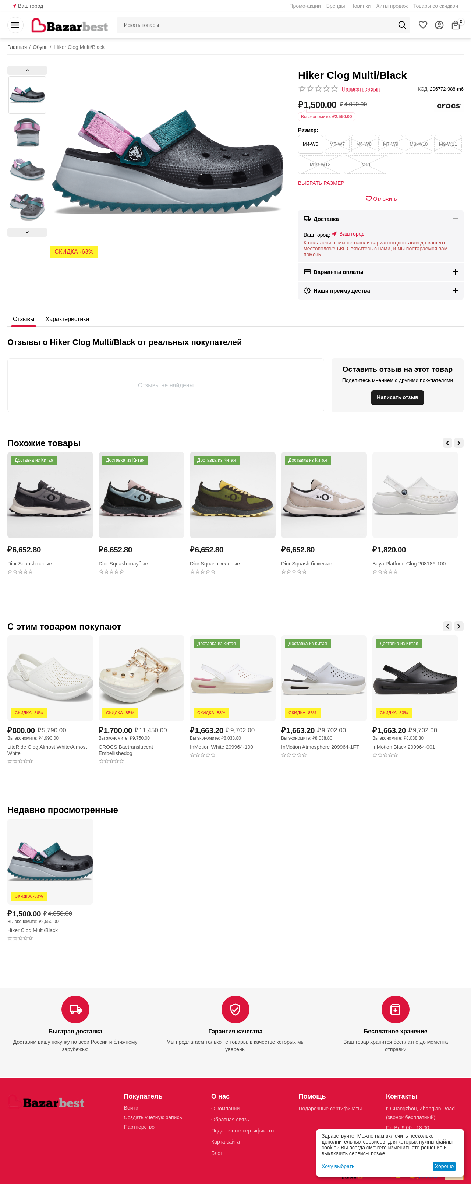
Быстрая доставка (75, 1031)
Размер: (308, 130)
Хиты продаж (392, 6)
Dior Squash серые (29, 564)
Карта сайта (225, 1142)
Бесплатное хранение (396, 1031)
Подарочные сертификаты (243, 1131)
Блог (216, 1153)
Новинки (361, 6)
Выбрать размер (321, 183)
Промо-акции (305, 6)
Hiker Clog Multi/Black (32, 930)
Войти (131, 1108)
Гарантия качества (235, 1031)
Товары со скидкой (435, 6)
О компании (225, 1108)
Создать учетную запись (153, 1117)
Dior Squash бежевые (306, 564)
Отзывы (24, 319)
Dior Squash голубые (123, 564)
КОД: (423, 89)
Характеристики (67, 319)
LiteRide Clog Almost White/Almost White (47, 750)
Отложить (381, 198)
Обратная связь (230, 1120)
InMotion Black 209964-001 (403, 747)
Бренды (335, 6)
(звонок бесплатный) (410, 1117)
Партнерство (139, 1127)
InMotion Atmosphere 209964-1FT (320, 747)
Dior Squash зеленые (215, 564)
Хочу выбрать (338, 1166)
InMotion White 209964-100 (221, 747)
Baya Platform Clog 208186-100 (409, 564)
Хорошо (444, 1166)
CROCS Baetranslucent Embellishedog (126, 750)
